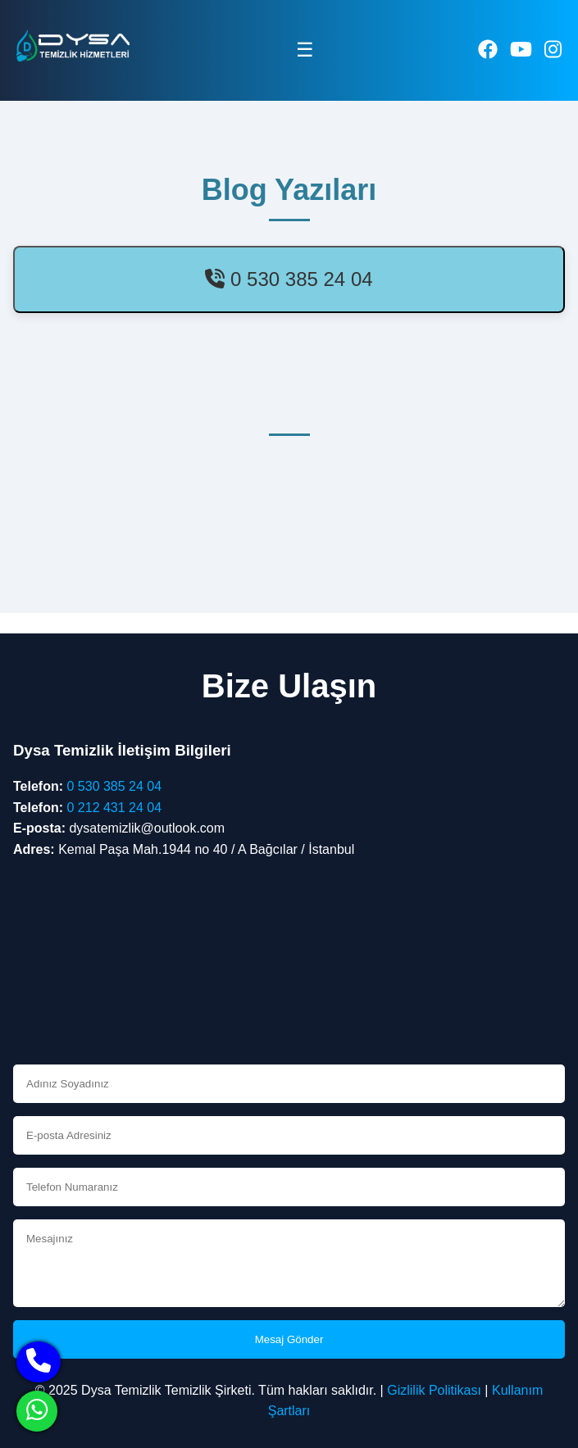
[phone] (38, 1361)
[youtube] (521, 50)
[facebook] (488, 50)
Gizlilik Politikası (434, 1390)
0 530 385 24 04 (288, 279)
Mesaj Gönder (289, 1339)
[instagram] (553, 50)
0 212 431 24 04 (114, 808)
